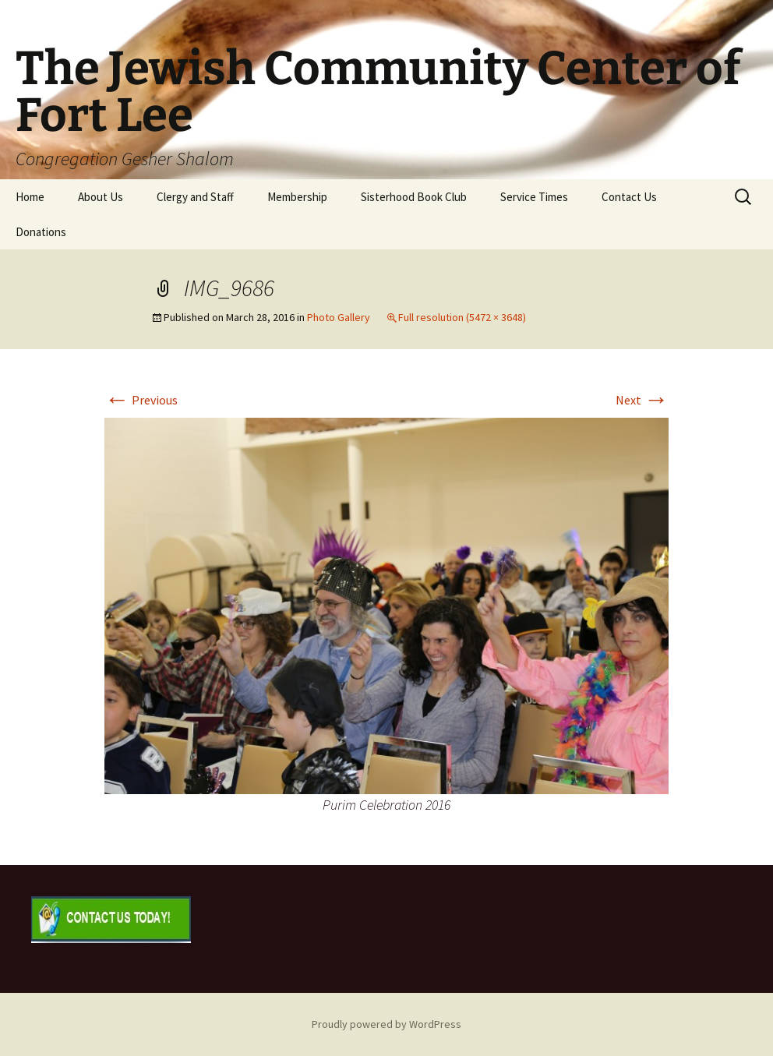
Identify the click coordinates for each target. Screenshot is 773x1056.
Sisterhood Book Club (414, 196)
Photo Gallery (338, 317)
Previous (141, 400)
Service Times (534, 196)
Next (642, 400)
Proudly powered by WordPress (386, 1024)
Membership (297, 196)
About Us (100, 196)
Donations (41, 231)
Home (30, 196)
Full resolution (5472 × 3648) (462, 317)
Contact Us (629, 196)
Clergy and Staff (195, 196)
